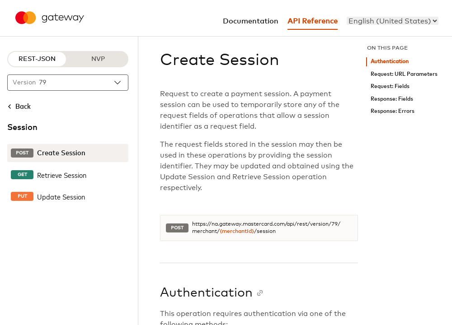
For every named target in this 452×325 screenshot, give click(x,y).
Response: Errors (392, 111)
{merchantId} (237, 231)
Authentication (390, 62)
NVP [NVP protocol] (98, 59)
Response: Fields (392, 99)
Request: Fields (390, 86)
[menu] (392, 21)
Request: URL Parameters (404, 74)
